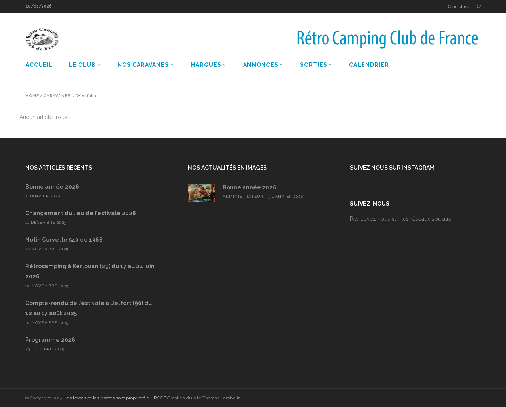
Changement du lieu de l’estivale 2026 (80, 213)
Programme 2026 (50, 340)
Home (32, 96)
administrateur (243, 196)
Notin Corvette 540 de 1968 (64, 240)
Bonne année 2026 (52, 187)
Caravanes (56, 96)
